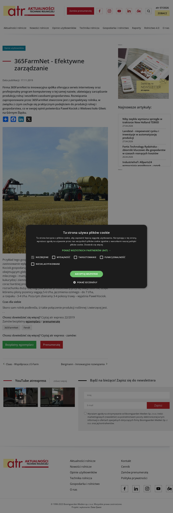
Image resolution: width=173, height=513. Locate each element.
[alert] (86, 256)
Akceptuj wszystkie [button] (86, 274)
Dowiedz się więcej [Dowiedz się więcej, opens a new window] (93, 244)
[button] (86, 250)
